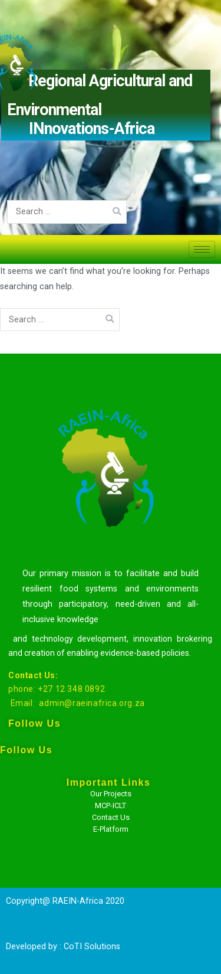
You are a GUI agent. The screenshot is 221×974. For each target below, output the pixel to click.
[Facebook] (30, 809)
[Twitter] (30, 838)
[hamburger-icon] (202, 249)
